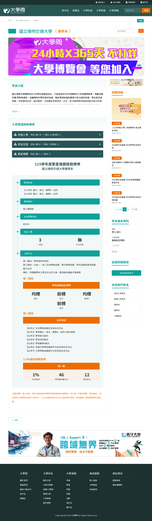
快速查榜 (130, 2)
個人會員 (93, 480)
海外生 (69, 503)
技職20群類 (48, 489)
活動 (68, 498)
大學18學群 (48, 485)
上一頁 (118, 209)
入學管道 (101, 10)
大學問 (75, 515)
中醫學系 (118, 316)
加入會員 (115, 2)
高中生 (65, 10)
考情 (68, 480)
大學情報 (114, 10)
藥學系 (35, 20)
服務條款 (116, 480)
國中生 (144, 2)
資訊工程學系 (120, 293)
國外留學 (47, 503)
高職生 (76, 10)
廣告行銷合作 (25, 489)
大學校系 (88, 10)
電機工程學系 (120, 299)
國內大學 (47, 480)
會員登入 (100, 2)
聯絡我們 (24, 485)
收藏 (140, 21)
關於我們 (24, 480)
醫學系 (117, 310)
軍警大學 (47, 494)
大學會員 (93, 485)
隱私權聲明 (117, 485)
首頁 (10, 20)
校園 (68, 494)
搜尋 (146, 10)
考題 (68, 489)
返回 (15, 420)
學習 (68, 485)
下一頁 (134, 209)
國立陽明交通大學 (22, 20)
